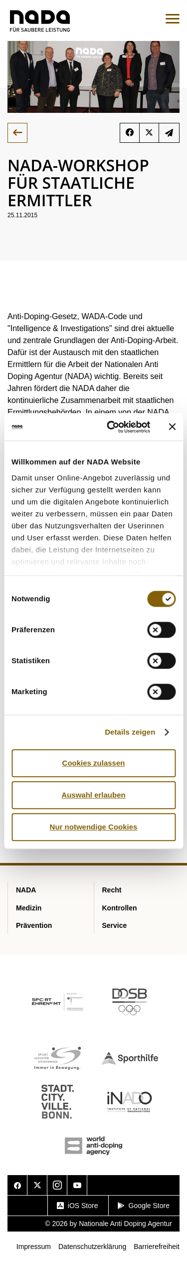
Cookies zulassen (93, 763)
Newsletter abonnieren (169, 133)
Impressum (33, 1247)
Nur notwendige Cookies (94, 827)
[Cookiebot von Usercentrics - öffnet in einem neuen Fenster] (111, 427)
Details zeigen (130, 732)
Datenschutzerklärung (92, 1247)
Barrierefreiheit (157, 1247)
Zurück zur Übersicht (17, 133)
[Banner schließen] (172, 426)
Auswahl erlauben (93, 795)
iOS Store (77, 1206)
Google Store (144, 1206)
